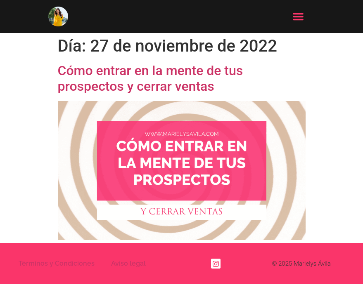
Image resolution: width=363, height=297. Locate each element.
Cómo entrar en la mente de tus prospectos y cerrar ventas (150, 73)
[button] (298, 16)
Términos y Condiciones (57, 258)
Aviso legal (128, 258)
